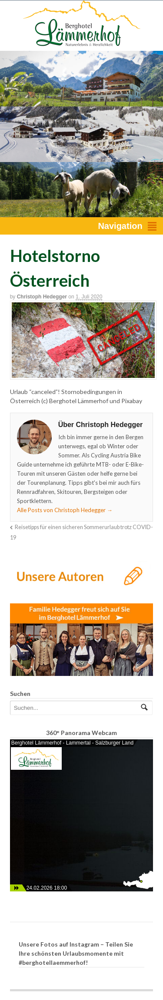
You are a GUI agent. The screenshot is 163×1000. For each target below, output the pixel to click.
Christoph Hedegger (42, 297)
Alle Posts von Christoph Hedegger (65, 510)
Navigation (120, 226)
